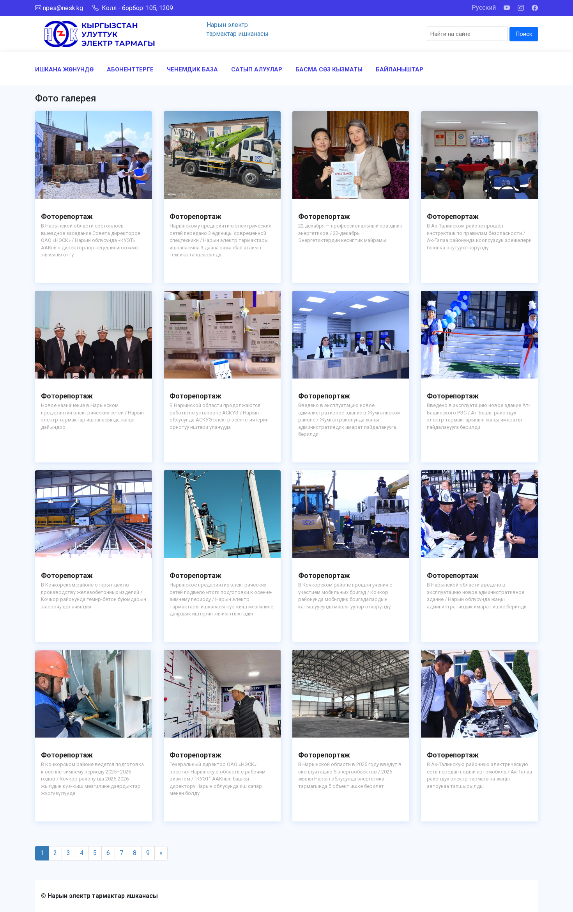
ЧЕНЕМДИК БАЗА (192, 69)
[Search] (467, 34)
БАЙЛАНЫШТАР (399, 69)
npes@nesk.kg (63, 8)
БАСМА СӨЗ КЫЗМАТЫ (329, 69)
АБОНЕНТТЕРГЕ (130, 69)
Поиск (523, 33)
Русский (484, 7)
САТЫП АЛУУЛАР (256, 69)
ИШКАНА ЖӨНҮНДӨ (64, 69)
